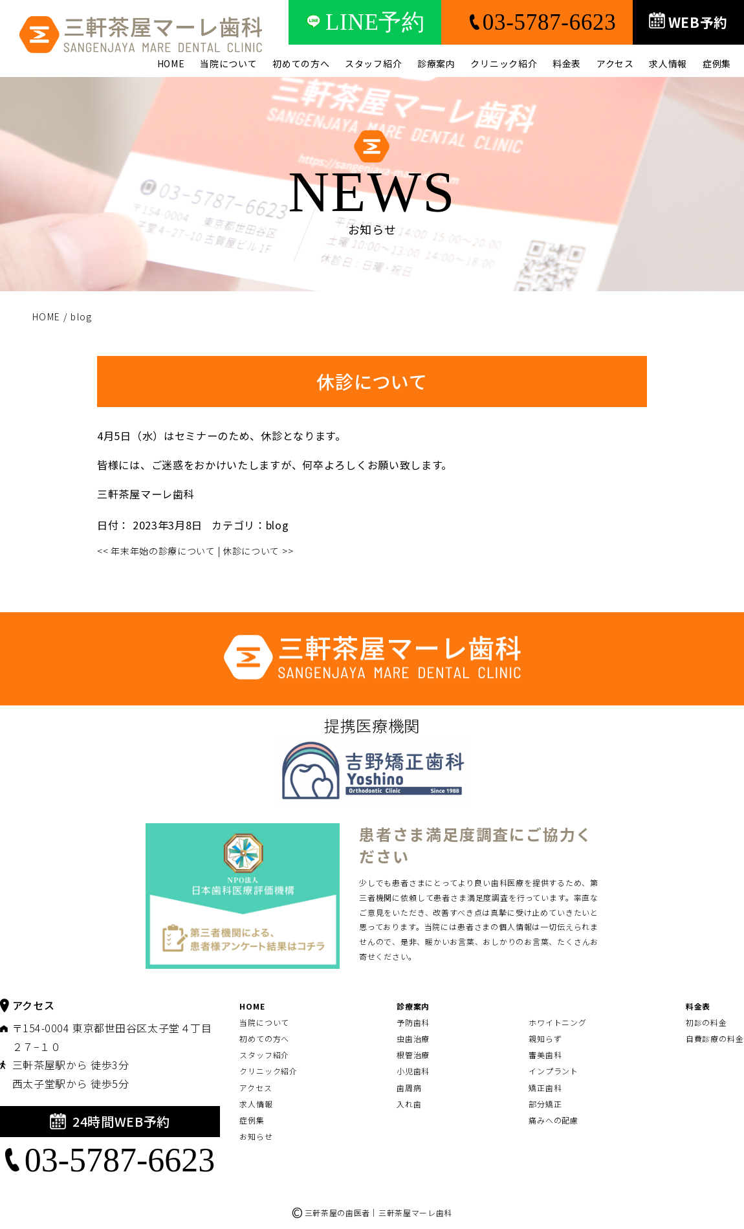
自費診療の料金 (715, 1038)
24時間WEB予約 (110, 1121)
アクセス (615, 63)
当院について (228, 63)
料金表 (567, 63)
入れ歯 (409, 1103)
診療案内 (436, 63)
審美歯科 (545, 1054)
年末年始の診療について (156, 550)
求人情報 (668, 63)
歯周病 (409, 1087)
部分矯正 (545, 1103)
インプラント (553, 1070)
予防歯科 (413, 1022)
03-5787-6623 (537, 22)
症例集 (717, 63)
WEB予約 (688, 22)
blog (277, 525)
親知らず (545, 1038)
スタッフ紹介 (373, 63)
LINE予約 (365, 22)
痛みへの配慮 (553, 1119)
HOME (171, 63)
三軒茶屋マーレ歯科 (145, 494)
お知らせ (256, 1136)
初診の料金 (707, 1022)
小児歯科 (413, 1070)
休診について (258, 550)
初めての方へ (300, 63)
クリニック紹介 (503, 63)
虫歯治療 (413, 1038)
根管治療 (413, 1054)
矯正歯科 (545, 1087)
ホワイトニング (558, 1022)
